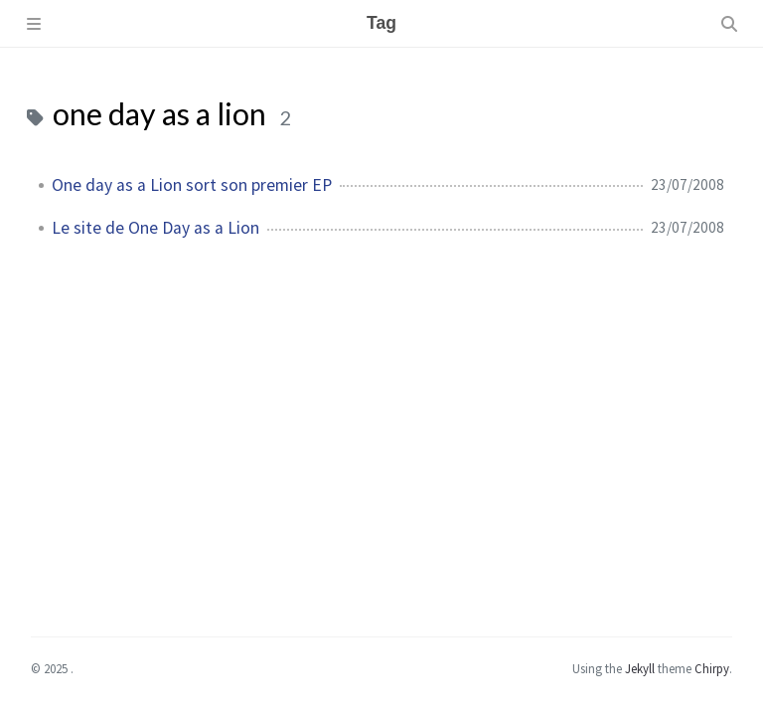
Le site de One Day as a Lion (155, 228)
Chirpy (711, 668)
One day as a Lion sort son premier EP (192, 185)
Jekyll (640, 668)
